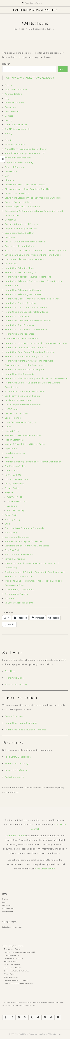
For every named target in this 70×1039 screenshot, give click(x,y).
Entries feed (6, 905)
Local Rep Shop (13, 417)
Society (8, 133)
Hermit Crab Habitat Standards (21, 723)
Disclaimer (10, 237)
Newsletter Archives (15, 452)
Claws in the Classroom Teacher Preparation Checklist (33, 197)
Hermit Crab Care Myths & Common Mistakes (28, 320)
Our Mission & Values (15, 466)
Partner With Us (13, 474)
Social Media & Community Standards (24, 528)
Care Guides (11, 171)
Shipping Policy (12, 519)
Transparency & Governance (19, 589)
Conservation (12, 111)
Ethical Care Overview (16, 684)
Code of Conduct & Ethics (18, 202)
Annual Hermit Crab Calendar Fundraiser (26, 148)
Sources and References (17, 536)
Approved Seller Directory (20, 162)
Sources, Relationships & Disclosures (23, 541)
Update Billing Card (17, 501)
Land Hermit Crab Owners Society (22, 395)
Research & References (16, 770)
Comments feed (8, 908)
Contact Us (10, 219)
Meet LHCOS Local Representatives (23, 435)
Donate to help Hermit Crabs (19, 246)
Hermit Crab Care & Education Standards (26, 307)
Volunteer (9, 598)
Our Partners (11, 470)
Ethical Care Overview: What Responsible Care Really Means (36, 250)
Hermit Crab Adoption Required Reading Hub (28, 276)
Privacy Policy (12, 488)
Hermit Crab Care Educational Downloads (26, 311)
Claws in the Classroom (17, 193)
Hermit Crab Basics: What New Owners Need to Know (32, 298)
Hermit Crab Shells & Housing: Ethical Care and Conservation (36, 378)
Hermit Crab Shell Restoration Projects (24, 369)
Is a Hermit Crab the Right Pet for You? (24, 391)
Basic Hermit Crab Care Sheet (22, 338)
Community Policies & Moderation (22, 206)
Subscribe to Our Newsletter (19, 554)
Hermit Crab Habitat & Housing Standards (26, 356)
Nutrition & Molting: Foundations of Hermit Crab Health (33, 461)
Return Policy (11, 515)
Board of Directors (14, 102)
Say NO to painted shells (17, 129)
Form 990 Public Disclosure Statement (24, 259)
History (8, 120)
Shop (7, 523)
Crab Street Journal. (45, 868)
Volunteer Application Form (19, 602)
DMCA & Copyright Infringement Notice (25, 241)
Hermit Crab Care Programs (19, 325)
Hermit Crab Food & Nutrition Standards (25, 347)
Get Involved (11, 263)
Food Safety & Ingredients (18, 756)
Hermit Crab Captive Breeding (20, 303)
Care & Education (14, 716)
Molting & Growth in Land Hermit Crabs (25, 444)
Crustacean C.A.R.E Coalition (19, 232)
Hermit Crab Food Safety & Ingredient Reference (29, 352)
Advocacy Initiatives (15, 144)
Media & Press (12, 431)
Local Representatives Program (21, 422)
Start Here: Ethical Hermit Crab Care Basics (27, 545)
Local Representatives (16, 124)
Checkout (9, 180)
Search (6, 64)
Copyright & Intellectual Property (21, 224)
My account (11, 448)
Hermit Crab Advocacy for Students (23, 290)
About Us (9, 140)
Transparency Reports (16, 594)
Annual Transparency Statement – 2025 (25, 153)
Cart (7, 175)
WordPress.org (7, 911)
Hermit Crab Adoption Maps (19, 268)
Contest (9, 115)
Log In (8, 426)
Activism (9, 85)
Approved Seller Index (16, 89)
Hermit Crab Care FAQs (17, 316)
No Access (10, 457)
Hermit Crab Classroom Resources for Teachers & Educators (36, 343)
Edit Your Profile (15, 497)
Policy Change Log (14, 483)
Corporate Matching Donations (21, 228)
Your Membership (16, 510)
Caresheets (10, 107)
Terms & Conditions (15, 558)
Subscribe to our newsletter (12, 927)
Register (9, 492)
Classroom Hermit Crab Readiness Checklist (27, 189)
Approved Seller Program (18, 157)
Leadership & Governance (18, 400)
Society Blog (11, 532)
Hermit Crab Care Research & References (26, 329)
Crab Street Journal (15, 777)
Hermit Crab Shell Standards (19, 374)
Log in (4, 902)
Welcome (12, 505)
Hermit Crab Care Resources (19, 333)
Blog (7, 98)
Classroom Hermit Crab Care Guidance (25, 184)
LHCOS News (11, 409)
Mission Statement (14, 439)
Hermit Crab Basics (15, 677)
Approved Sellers (13, 93)
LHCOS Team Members (16, 413)
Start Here (10, 671)
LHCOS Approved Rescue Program (23, 404)
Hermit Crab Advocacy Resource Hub (24, 294)
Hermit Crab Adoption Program (30, 77)
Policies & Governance (16, 479)
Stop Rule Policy (13, 550)
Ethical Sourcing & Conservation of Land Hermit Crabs (33, 254)
